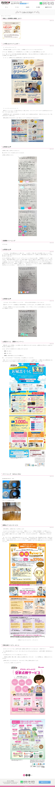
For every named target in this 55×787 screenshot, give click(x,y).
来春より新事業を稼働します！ (12, 18)
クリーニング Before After (12, 474)
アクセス (52, 1)
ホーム (2, 15)
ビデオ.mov (4, 244)
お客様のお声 (7, 147)
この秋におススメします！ (11, 43)
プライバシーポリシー (46, 1)
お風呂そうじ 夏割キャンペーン (13, 341)
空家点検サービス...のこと (11, 645)
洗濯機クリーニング (9, 240)
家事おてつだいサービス (10, 525)
